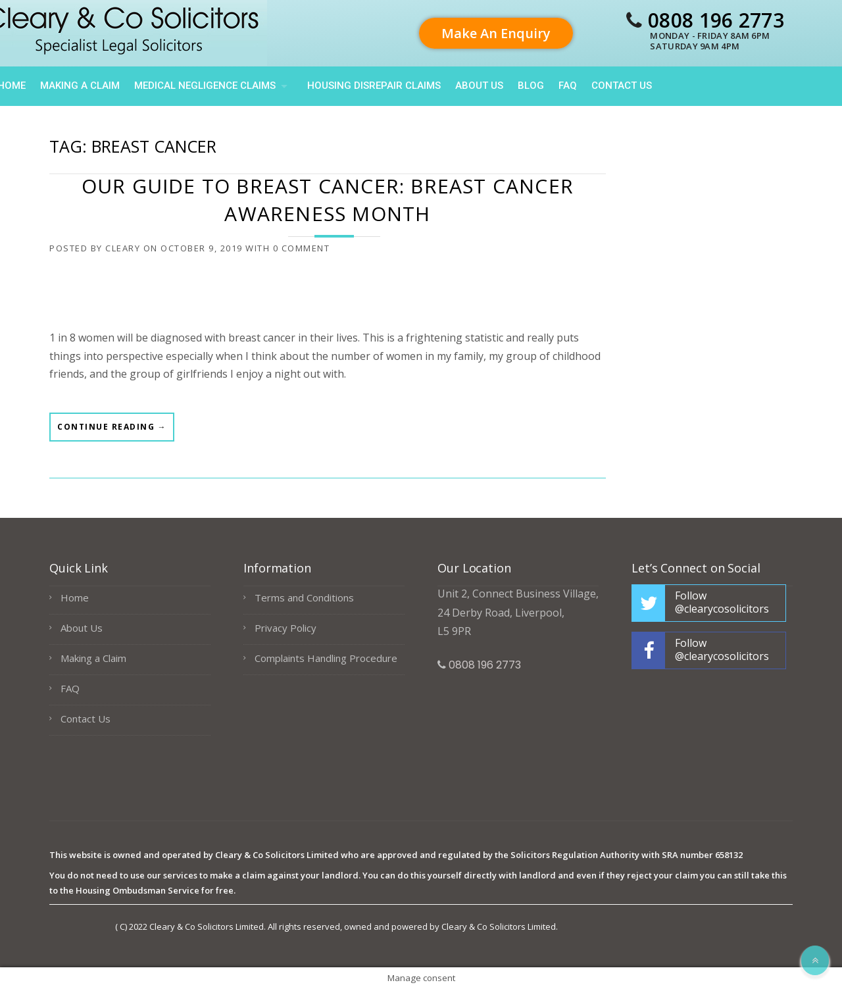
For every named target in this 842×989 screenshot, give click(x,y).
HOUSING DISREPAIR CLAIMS (374, 85)
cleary (122, 248)
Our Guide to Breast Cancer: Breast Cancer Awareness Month (328, 199)
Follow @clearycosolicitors (722, 602)
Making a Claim (80, 85)
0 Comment (301, 248)
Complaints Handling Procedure (326, 658)
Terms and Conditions (304, 597)
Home (75, 597)
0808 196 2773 (716, 20)
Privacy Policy (285, 627)
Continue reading (111, 431)
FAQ (567, 85)
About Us (479, 85)
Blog (531, 85)
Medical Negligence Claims (205, 85)
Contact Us (621, 85)
